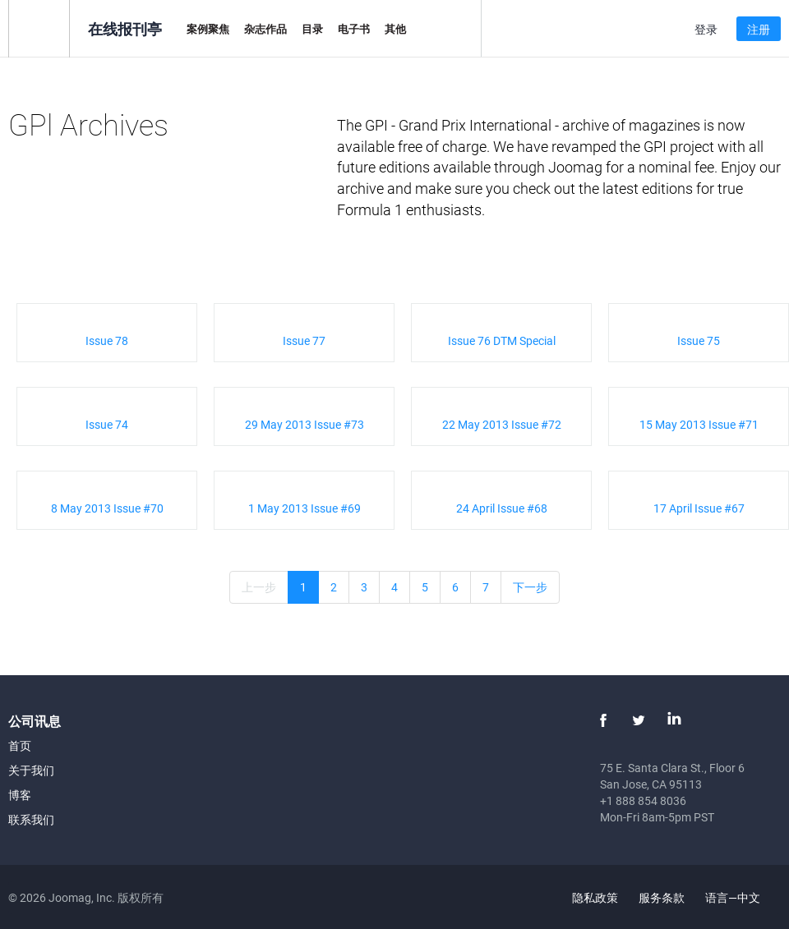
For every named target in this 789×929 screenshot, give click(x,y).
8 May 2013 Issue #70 (107, 508)
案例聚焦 (208, 28)
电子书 (354, 28)
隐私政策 (595, 897)
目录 (312, 28)
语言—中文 (742, 897)
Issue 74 (106, 424)
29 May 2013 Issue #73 (304, 424)
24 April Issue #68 (501, 508)
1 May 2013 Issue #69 (304, 508)
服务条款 (662, 897)
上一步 (259, 587)
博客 (19, 795)
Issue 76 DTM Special (502, 340)
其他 (395, 28)
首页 (19, 745)
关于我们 (31, 770)
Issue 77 (304, 340)
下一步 (530, 587)
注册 (758, 29)
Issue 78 (106, 340)
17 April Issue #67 (699, 508)
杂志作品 (265, 28)
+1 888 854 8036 (643, 800)
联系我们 (31, 819)
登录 (705, 29)
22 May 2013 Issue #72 (501, 424)
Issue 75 (698, 340)
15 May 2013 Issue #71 (699, 424)
